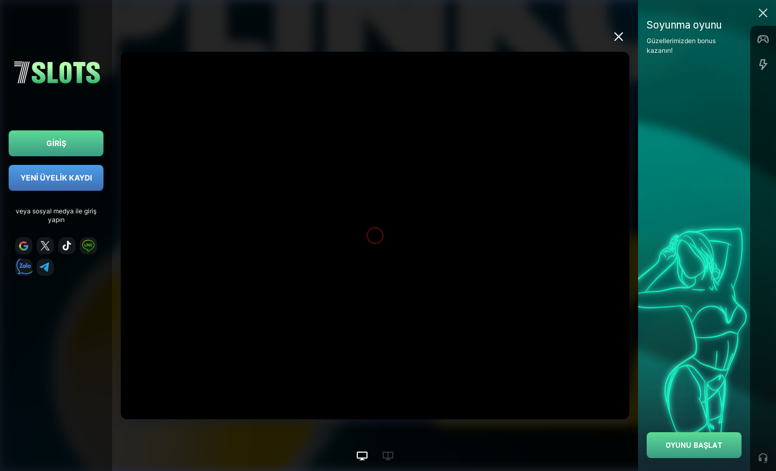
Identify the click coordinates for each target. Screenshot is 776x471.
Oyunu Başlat (694, 444)
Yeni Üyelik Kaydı (56, 177)
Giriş (56, 143)
